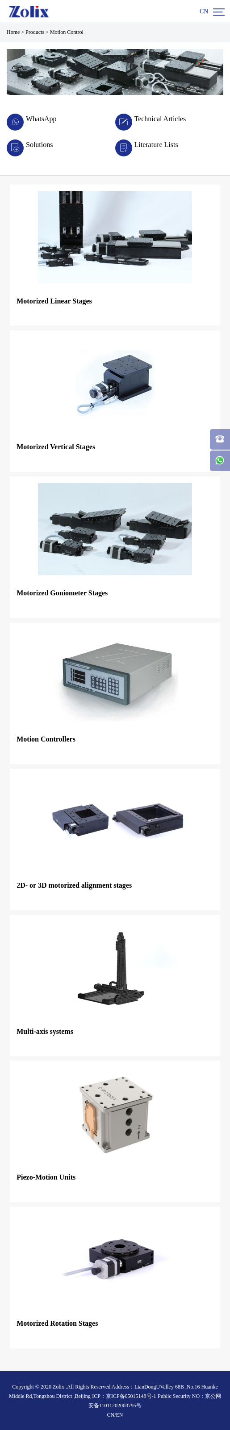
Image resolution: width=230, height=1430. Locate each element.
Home (13, 32)
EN (119, 1415)
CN (204, 11)
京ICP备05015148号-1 (131, 1396)
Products (34, 32)
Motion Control (67, 32)
